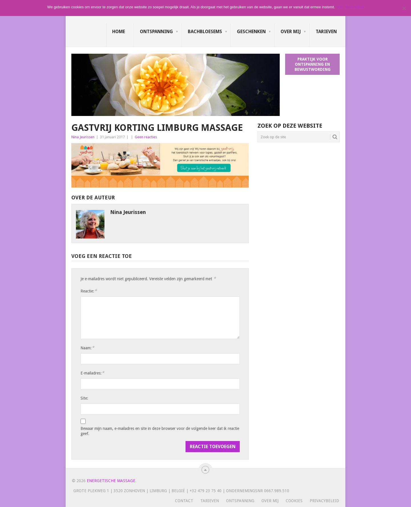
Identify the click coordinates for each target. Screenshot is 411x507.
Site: (84, 398)
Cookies (294, 500)
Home (118, 31)
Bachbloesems (205, 31)
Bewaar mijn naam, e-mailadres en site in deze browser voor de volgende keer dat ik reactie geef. (159, 431)
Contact (184, 500)
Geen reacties (146, 137)
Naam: (87, 347)
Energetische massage (111, 480)
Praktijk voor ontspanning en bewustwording (313, 64)
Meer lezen (354, 7)
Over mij (291, 31)
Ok (340, 7)
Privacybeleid (324, 500)
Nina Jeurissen (82, 137)
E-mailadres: (92, 373)
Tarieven (326, 31)
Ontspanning (156, 31)
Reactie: (88, 291)
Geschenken (251, 31)
